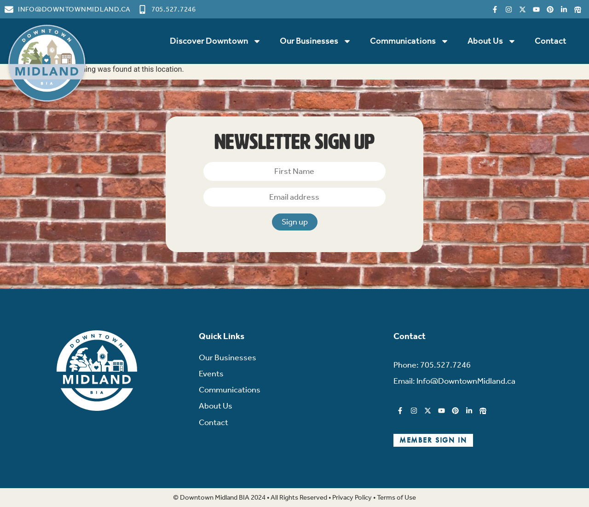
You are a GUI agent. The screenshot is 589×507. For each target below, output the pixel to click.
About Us (492, 41)
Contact (550, 40)
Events (211, 374)
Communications (409, 41)
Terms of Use (396, 497)
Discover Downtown (215, 41)
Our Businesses (316, 41)
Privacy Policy (352, 497)
